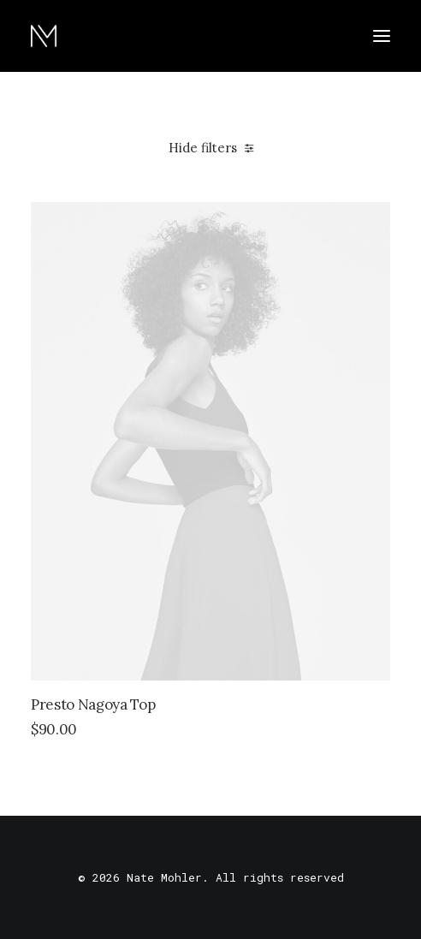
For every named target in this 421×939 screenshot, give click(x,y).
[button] (381, 36)
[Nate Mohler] (43, 36)
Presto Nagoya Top (93, 704)
